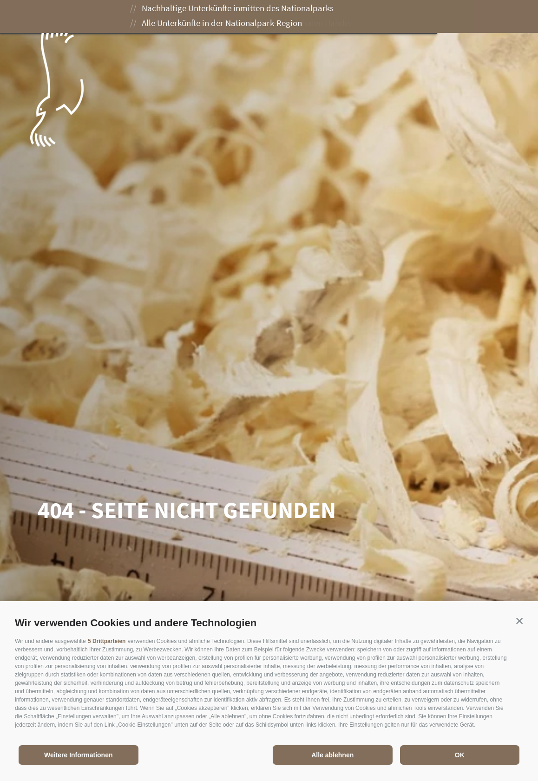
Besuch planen (356, 17)
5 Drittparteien (106, 641)
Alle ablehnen (332, 755)
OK (460, 755)
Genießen (288, 17)
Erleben (234, 17)
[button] (519, 620)
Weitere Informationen (78, 755)
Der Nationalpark (164, 17)
